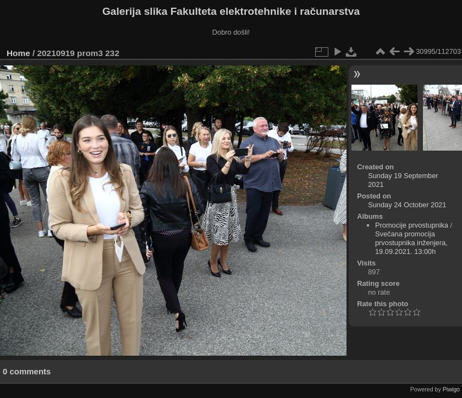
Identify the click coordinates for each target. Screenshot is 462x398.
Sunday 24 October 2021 (407, 205)
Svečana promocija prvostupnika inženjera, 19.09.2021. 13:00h (411, 243)
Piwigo (451, 389)
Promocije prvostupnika (411, 225)
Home (18, 53)
